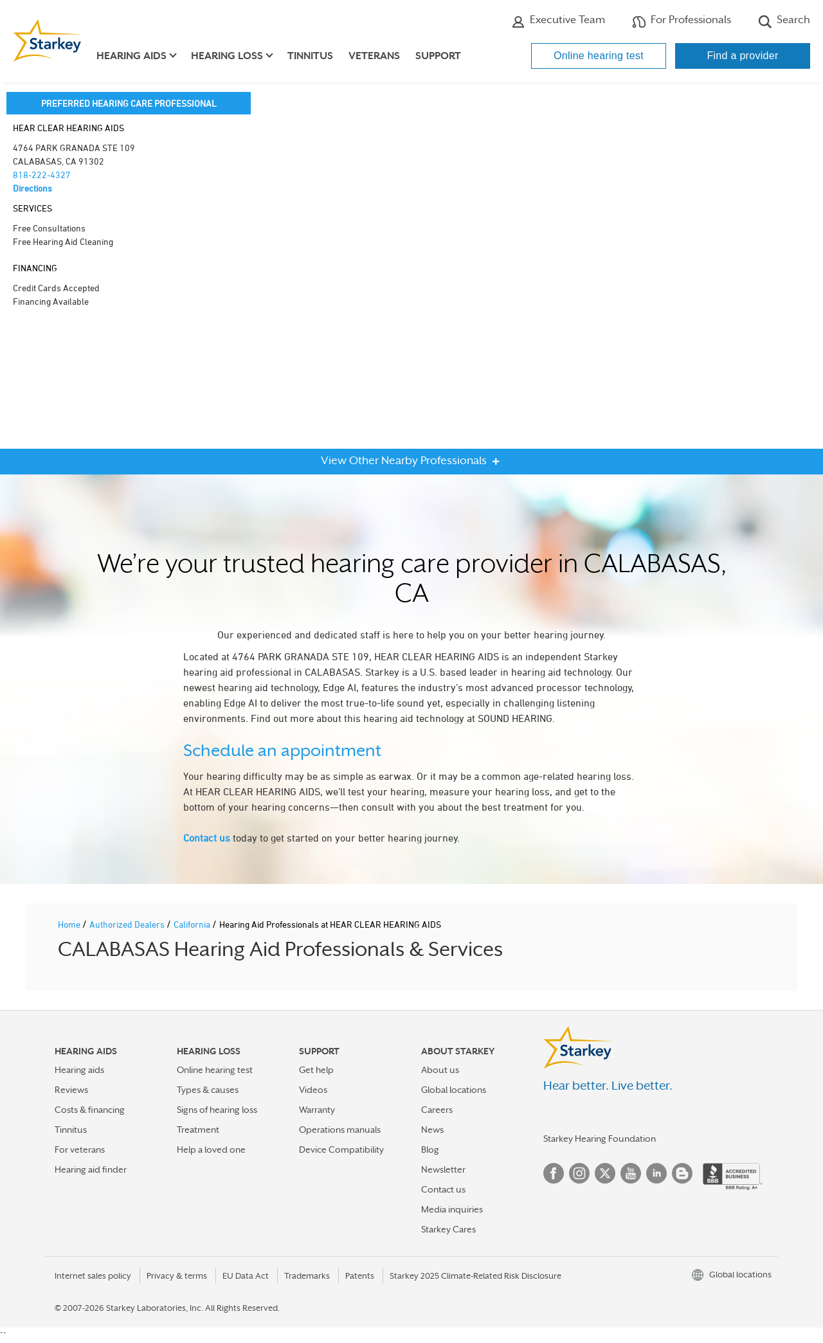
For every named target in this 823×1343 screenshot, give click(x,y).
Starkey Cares (448, 1229)
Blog (430, 1149)
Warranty (317, 1109)
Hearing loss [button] (227, 56)
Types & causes (208, 1090)
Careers (437, 1109)
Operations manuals (340, 1129)
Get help (316, 1070)
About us (440, 1070)
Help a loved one (211, 1149)
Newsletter (443, 1169)
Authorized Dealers (128, 924)
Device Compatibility (341, 1149)
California (193, 924)
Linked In (656, 1173)
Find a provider (742, 55)
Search (784, 21)
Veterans (374, 56)
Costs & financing (90, 1109)
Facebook (553, 1173)
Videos (313, 1090)
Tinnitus (310, 56)
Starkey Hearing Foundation (599, 1138)
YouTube (630, 1173)
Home (70, 924)
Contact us (206, 837)
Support (438, 56)
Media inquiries (452, 1209)
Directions (32, 188)
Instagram (579, 1173)
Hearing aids (79, 1070)
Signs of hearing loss (217, 1109)
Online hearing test (599, 55)
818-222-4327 (42, 174)
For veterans (80, 1149)
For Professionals (681, 21)
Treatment (198, 1129)
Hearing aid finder (91, 1169)
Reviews (71, 1090)
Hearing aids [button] (131, 56)
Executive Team (558, 21)
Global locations (453, 1090)
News (432, 1129)
